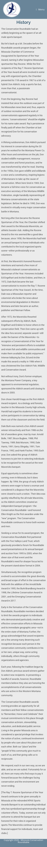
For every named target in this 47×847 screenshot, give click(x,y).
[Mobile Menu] (40, 9)
